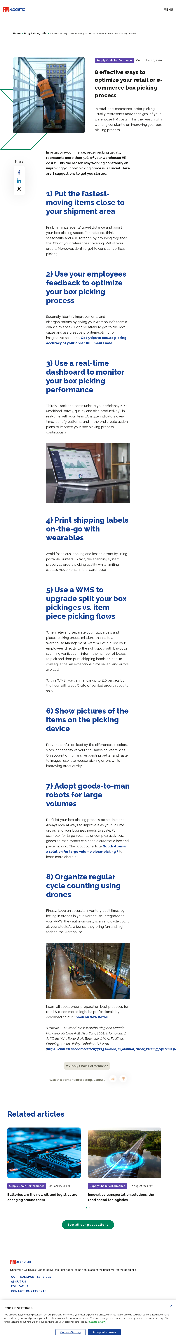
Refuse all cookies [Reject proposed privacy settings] (173, 1305)
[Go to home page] (14, 9)
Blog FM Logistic (35, 33)
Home (17, 33)
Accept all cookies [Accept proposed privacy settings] (104, 1332)
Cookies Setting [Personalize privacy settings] (70, 1332)
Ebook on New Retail (91, 1017)
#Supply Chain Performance (87, 1066)
